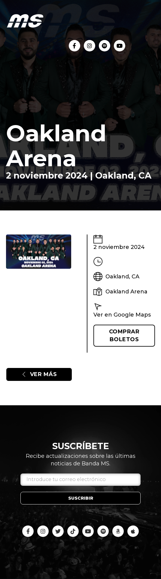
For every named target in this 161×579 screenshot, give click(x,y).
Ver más (39, 374)
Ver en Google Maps (122, 314)
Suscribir (80, 498)
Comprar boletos (124, 335)
